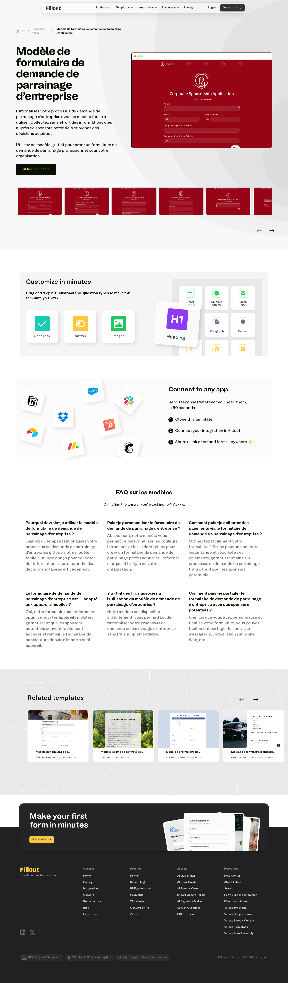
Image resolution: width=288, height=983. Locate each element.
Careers (88, 895)
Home (87, 876)
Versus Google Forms (238, 914)
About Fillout (232, 882)
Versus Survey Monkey (239, 920)
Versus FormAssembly (239, 933)
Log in (212, 7)
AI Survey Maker (188, 888)
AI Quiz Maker (186, 876)
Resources (171, 7)
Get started (232, 7)
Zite (134, 914)
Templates (125, 7)
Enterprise (90, 914)
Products (104, 7)
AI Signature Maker (189, 901)
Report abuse (92, 901)
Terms (235, 957)
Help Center (232, 876)
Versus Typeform (235, 908)
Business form (38, 31)
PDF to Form (185, 914)
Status (228, 888)
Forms (134, 876)
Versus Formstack (236, 927)
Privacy (223, 957)
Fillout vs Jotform (236, 901)
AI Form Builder (187, 882)
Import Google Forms (191, 895)
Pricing (188, 7)
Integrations (148, 7)
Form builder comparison (240, 895)
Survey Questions (188, 908)
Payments (136, 895)
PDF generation (140, 888)
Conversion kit (139, 908)
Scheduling (137, 882)
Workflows (137, 901)
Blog (86, 908)
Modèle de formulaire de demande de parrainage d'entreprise (88, 31)
